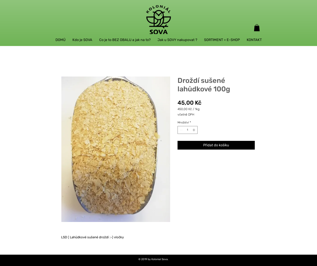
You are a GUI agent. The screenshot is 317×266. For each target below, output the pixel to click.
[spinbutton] (187, 130)
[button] (257, 27)
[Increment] (194, 130)
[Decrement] (180, 130)
